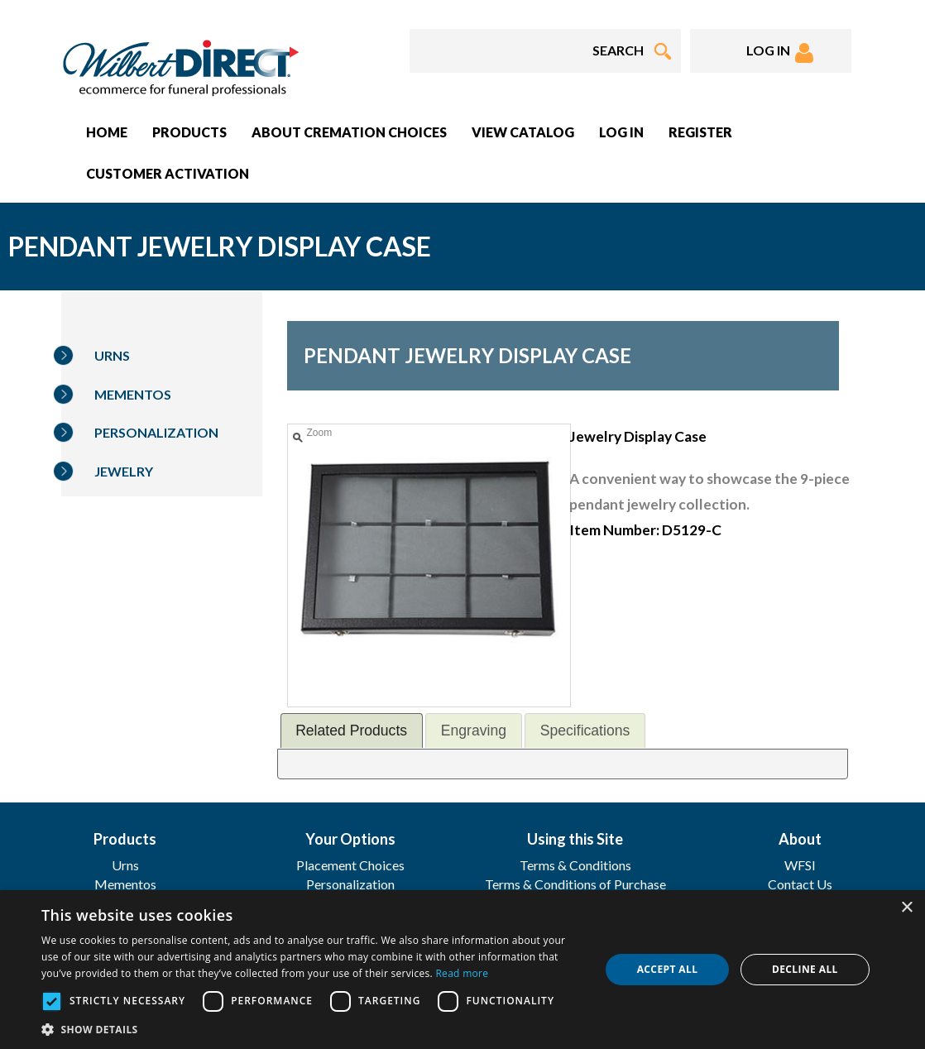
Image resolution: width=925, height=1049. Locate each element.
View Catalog (523, 132)
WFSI (800, 865)
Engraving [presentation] (473, 730)
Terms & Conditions (575, 865)
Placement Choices (350, 865)
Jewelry (123, 471)
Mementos (132, 394)
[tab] (351, 730)
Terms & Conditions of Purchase (575, 884)
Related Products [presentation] (351, 730)
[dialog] (462, 969)
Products (189, 132)
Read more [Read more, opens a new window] (461, 973)
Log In (621, 132)
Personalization (156, 432)
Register (700, 132)
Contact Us (800, 884)
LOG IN (779, 53)
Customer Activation (167, 173)
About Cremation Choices (349, 132)
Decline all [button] (805, 969)
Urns (112, 355)
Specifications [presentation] (585, 730)
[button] (312, 1029)
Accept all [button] (667, 969)
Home (106, 132)
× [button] (906, 908)
